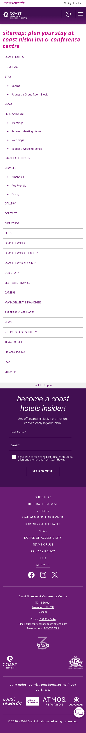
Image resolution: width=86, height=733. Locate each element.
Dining (15, 194)
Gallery (10, 203)
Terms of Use (14, 342)
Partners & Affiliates (20, 312)
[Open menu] (80, 14)
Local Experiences (17, 158)
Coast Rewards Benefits (22, 253)
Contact (11, 213)
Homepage (12, 67)
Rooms (16, 86)
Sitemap (10, 372)
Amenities (18, 177)
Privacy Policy (15, 352)
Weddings (18, 140)
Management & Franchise (23, 302)
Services (10, 168)
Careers (10, 292)
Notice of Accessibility (21, 332)
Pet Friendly (19, 185)
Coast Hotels (14, 57)
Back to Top (43, 385)
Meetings (17, 123)
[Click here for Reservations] (51, 628)
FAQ (7, 362)
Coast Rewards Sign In (20, 263)
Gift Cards (12, 223)
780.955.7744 (47, 619)
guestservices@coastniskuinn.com (46, 624)
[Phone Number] (68, 14)
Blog (8, 233)
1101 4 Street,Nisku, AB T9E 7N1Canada (43, 607)
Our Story (12, 273)
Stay (8, 76)
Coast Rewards (15, 243)
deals (8, 104)
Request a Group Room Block (30, 94)
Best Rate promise (17, 283)
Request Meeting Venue (26, 131)
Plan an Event (15, 114)
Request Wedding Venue (27, 149)
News (8, 322)
